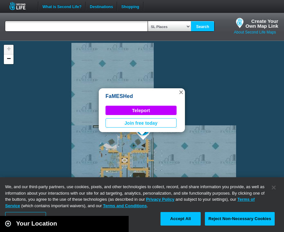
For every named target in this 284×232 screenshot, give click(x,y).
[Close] (274, 187)
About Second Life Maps (255, 32)
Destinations (101, 6)
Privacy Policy (160, 199)
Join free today (141, 123)
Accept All (180, 218)
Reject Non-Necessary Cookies (239, 218)
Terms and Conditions (125, 205)
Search (202, 26)
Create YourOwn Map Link (261, 23)
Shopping (130, 6)
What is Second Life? (61, 6)
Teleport (141, 110)
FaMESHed (119, 96)
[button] (181, 92)
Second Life (21, 6)
